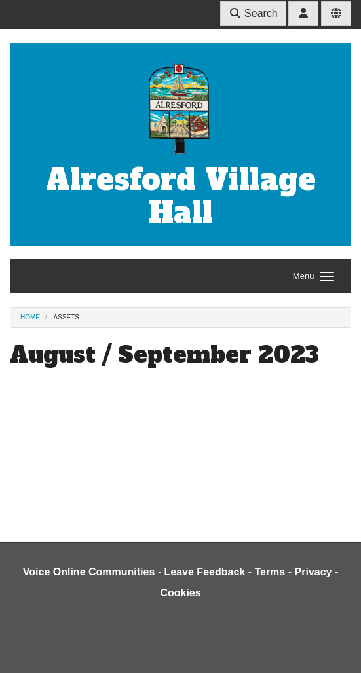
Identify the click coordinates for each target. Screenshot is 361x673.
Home (30, 317)
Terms (269, 571)
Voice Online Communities (89, 571)
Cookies (180, 592)
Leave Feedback (205, 571)
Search (253, 13)
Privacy (313, 571)
